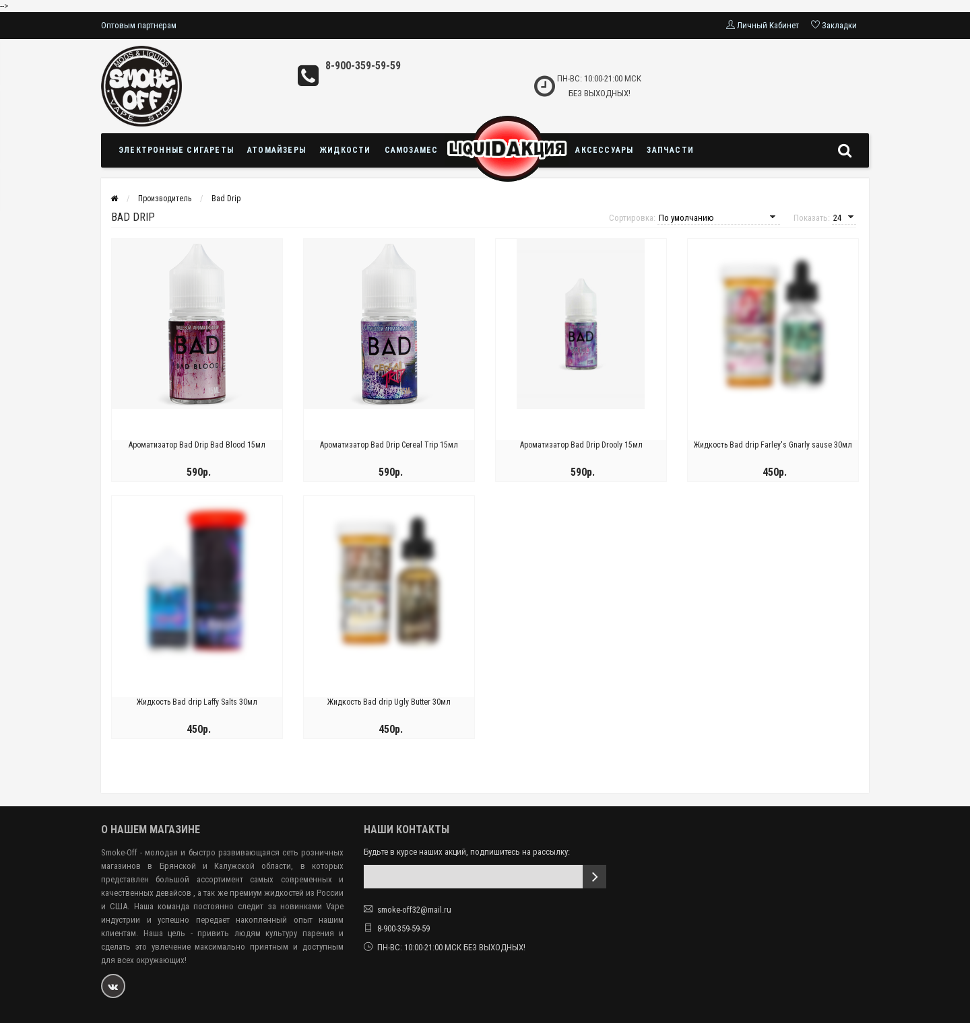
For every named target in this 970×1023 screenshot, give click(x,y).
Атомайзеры (276, 150)
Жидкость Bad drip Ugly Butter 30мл (389, 702)
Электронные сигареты (176, 150)
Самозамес (412, 150)
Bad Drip (226, 198)
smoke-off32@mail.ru (414, 910)
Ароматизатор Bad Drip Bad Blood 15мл (197, 445)
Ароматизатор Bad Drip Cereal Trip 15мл (389, 445)
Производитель (164, 198)
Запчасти (670, 150)
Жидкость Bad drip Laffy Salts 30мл (197, 702)
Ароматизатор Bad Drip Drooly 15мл (581, 445)
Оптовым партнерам (138, 25)
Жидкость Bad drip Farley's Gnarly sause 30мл (773, 445)
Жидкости (345, 150)
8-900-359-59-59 (363, 65)
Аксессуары (604, 150)
